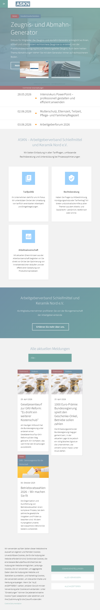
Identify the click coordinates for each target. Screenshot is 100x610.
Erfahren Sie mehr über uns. (50, 326)
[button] (34, 69)
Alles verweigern (72, 577)
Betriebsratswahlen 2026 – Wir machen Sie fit (33, 492)
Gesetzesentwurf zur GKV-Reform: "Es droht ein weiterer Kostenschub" (31, 412)
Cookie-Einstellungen (72, 568)
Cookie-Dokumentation (13, 603)
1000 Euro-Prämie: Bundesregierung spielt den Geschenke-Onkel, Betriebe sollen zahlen (66, 414)
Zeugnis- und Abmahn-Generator (41, 28)
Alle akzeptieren (73, 586)
